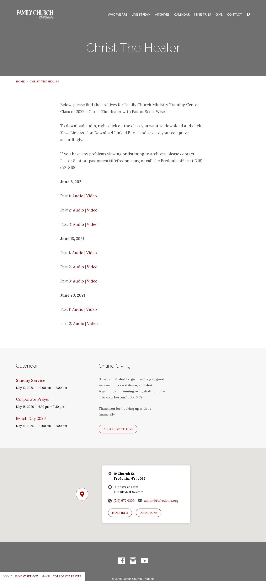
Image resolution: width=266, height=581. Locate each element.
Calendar (182, 14)
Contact (234, 14)
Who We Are (117, 14)
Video (91, 195)
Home (20, 81)
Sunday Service (30, 380)
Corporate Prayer (33, 399)
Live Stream (141, 14)
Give (219, 14)
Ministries (202, 14)
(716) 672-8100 (124, 501)
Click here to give (118, 429)
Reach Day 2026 (31, 418)
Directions (148, 513)
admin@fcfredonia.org (161, 501)
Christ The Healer (44, 81)
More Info (120, 513)
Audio (77, 195)
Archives (162, 14)
